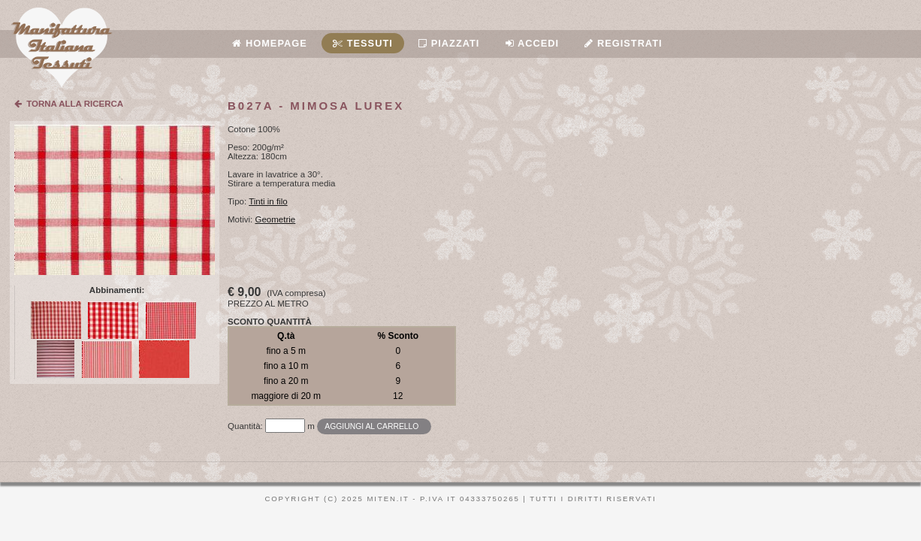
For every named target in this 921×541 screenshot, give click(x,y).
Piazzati (448, 43)
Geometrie (275, 219)
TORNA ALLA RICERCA (68, 103)
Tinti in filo (268, 201)
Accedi (532, 43)
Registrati (623, 43)
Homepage (269, 43)
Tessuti (363, 43)
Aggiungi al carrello (371, 426)
